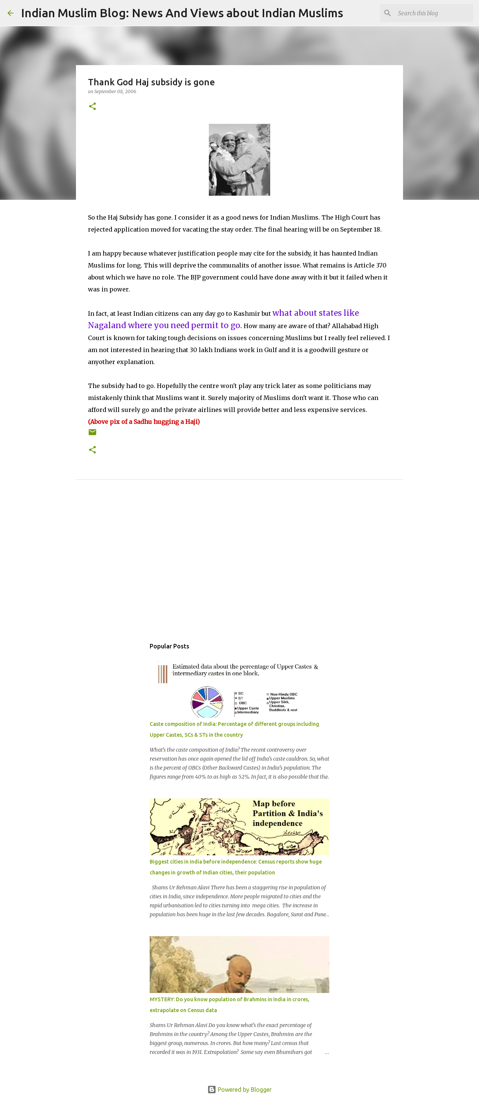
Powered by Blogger (239, 1089)
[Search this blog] (433, 13)
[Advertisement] (239, 567)
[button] (92, 107)
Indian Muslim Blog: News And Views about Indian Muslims (182, 12)
